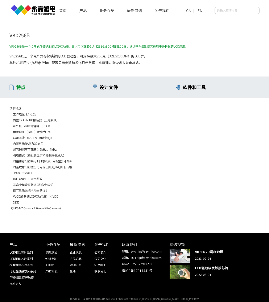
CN (188, 10)
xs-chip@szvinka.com (146, 257)
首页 (63, 10)
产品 (83, 10)
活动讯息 (76, 265)
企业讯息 (76, 252)
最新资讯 (134, 10)
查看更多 (15, 284)
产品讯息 (76, 259)
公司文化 (100, 259)
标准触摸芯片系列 (21, 265)
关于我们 (162, 10)
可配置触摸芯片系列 (22, 271)
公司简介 (100, 252)
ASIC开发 (51, 271)
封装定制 (51, 259)
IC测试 (49, 265)
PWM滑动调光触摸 (21, 277)
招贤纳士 (100, 265)
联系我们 (100, 271)
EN (199, 10)
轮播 (73, 271)
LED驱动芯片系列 (21, 259)
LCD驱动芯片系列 (21, 252)
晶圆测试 (51, 252)
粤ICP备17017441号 (137, 270)
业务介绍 (106, 10)
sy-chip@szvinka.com (146, 251)
